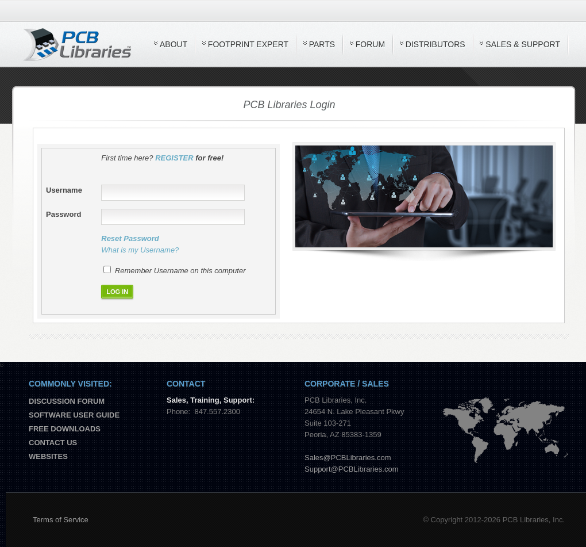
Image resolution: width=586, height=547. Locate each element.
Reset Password (130, 238)
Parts (322, 44)
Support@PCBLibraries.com (351, 469)
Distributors (435, 44)
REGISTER (174, 158)
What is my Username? (140, 250)
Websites (48, 456)
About (173, 44)
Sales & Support (522, 44)
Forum (370, 44)
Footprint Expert (248, 44)
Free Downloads (65, 428)
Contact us (53, 442)
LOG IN (117, 291)
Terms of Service (60, 519)
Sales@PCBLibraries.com (347, 457)
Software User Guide (74, 415)
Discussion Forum (67, 401)
